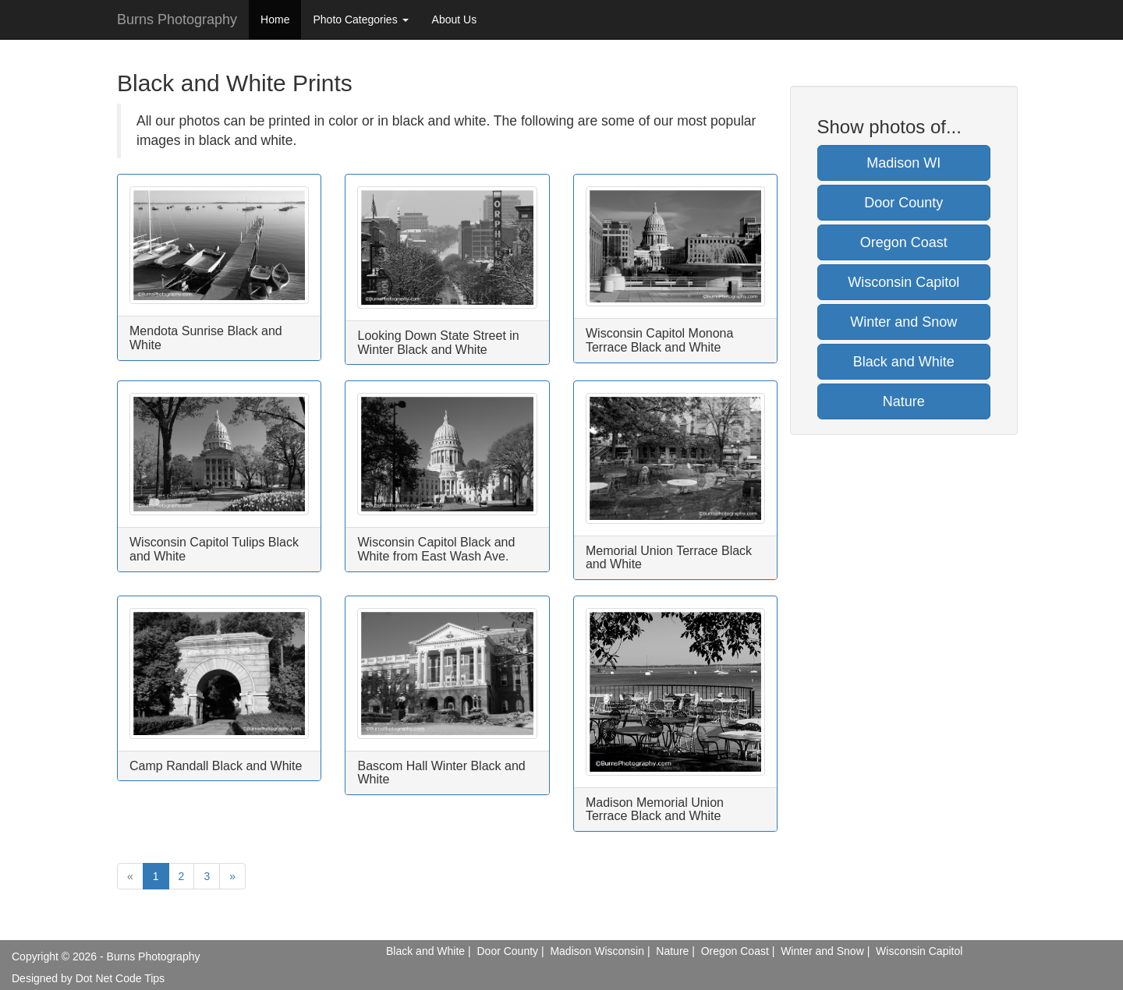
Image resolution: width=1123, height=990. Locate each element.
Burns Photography (177, 19)
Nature (904, 401)
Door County (903, 202)
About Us (454, 19)
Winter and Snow (903, 322)
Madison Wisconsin (597, 951)
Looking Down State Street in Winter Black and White (438, 342)
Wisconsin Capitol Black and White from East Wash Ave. (436, 549)
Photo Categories (360, 19)
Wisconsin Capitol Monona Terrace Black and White (659, 340)
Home (274, 19)
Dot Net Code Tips (120, 978)
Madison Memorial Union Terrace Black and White (655, 809)
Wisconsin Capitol (903, 282)
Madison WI (903, 163)
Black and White (904, 361)
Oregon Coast (904, 242)
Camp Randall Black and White (215, 766)
